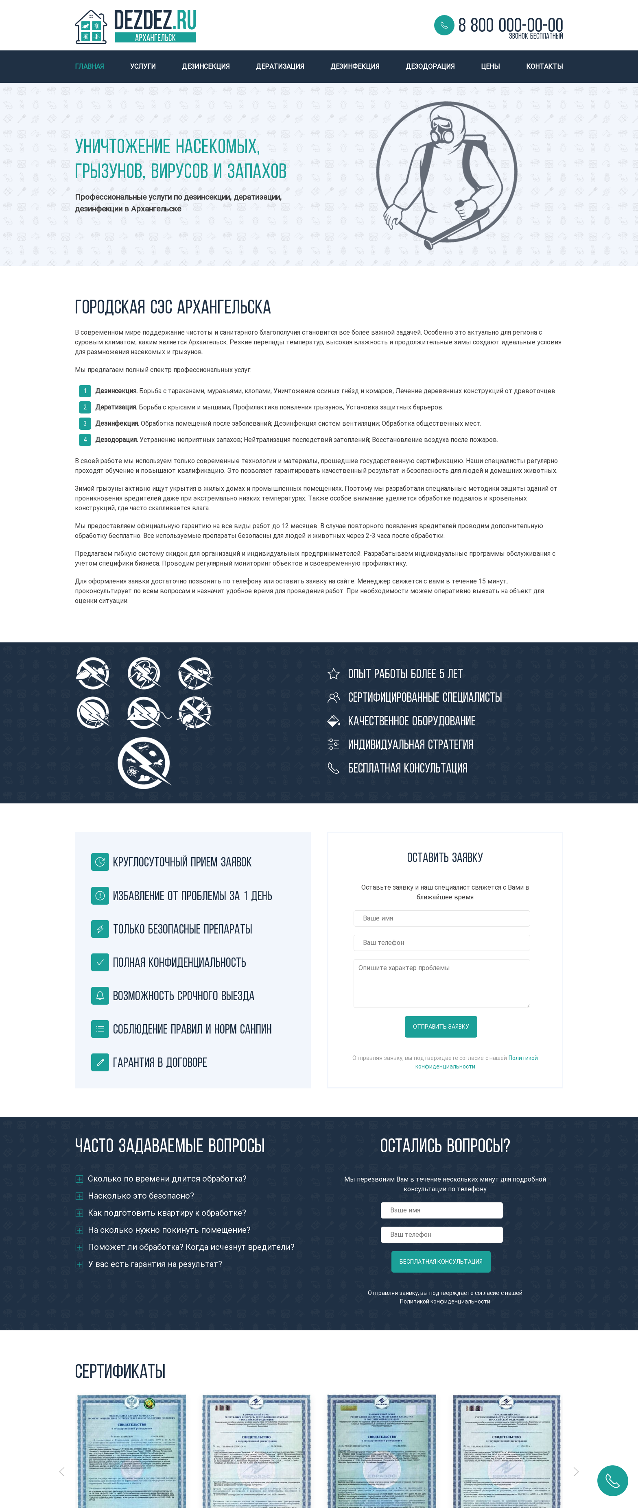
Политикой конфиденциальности (445, 1302)
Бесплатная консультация (441, 1262)
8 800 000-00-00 (511, 25)
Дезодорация (430, 66)
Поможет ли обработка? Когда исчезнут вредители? (191, 1247)
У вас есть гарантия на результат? (155, 1264)
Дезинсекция (206, 66)
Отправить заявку (441, 1027)
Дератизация (280, 66)
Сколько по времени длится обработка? (167, 1179)
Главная (89, 66)
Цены (490, 66)
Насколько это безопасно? (141, 1196)
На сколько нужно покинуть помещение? (169, 1230)
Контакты (544, 66)
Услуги (143, 66)
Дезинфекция (355, 66)
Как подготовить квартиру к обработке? (167, 1213)
